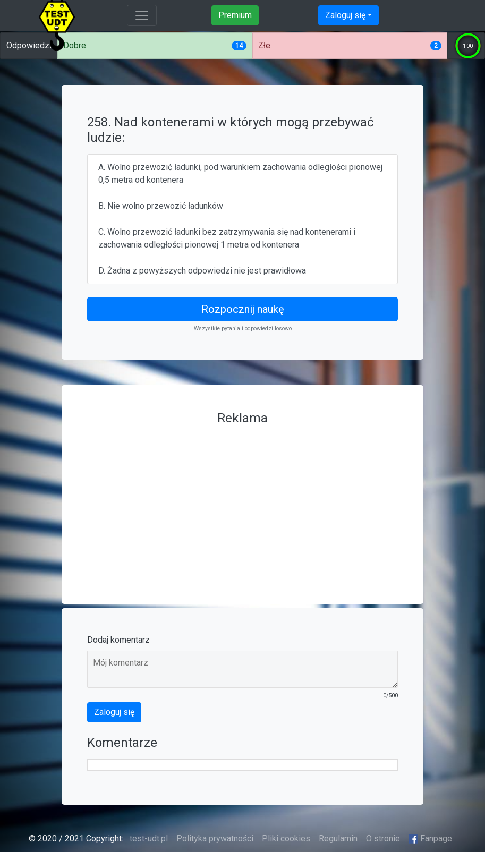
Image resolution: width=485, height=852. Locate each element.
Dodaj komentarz (118, 640)
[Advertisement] (242, 504)
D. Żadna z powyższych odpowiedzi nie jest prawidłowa (202, 271)
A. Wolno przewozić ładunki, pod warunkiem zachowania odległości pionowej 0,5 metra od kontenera (240, 173)
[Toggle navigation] (142, 15)
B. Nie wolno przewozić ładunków (160, 206)
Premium (235, 15)
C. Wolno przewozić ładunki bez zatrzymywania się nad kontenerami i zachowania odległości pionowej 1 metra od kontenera (226, 238)
